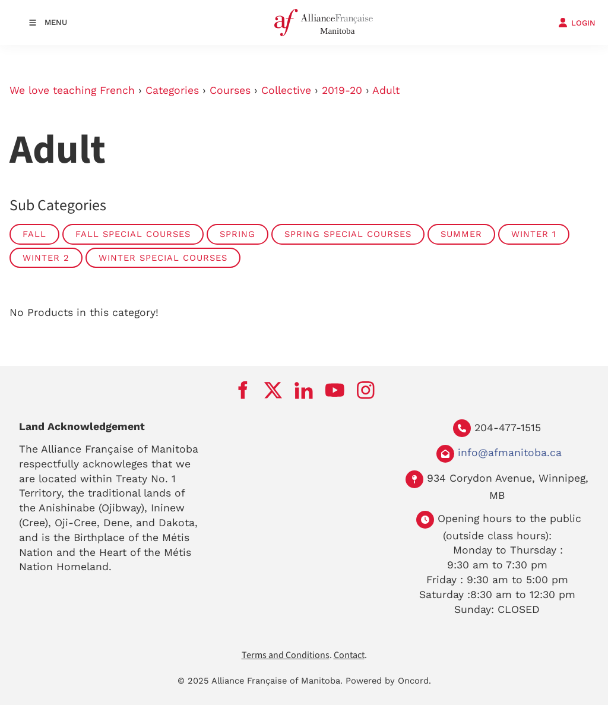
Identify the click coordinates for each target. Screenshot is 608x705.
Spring (237, 234)
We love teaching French (72, 90)
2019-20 (342, 90)
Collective (286, 90)
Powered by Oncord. (388, 680)
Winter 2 (46, 257)
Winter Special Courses (163, 257)
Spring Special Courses (347, 234)
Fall (34, 234)
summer (461, 234)
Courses (230, 90)
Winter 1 (533, 234)
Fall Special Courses (133, 234)
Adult (386, 90)
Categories (172, 90)
